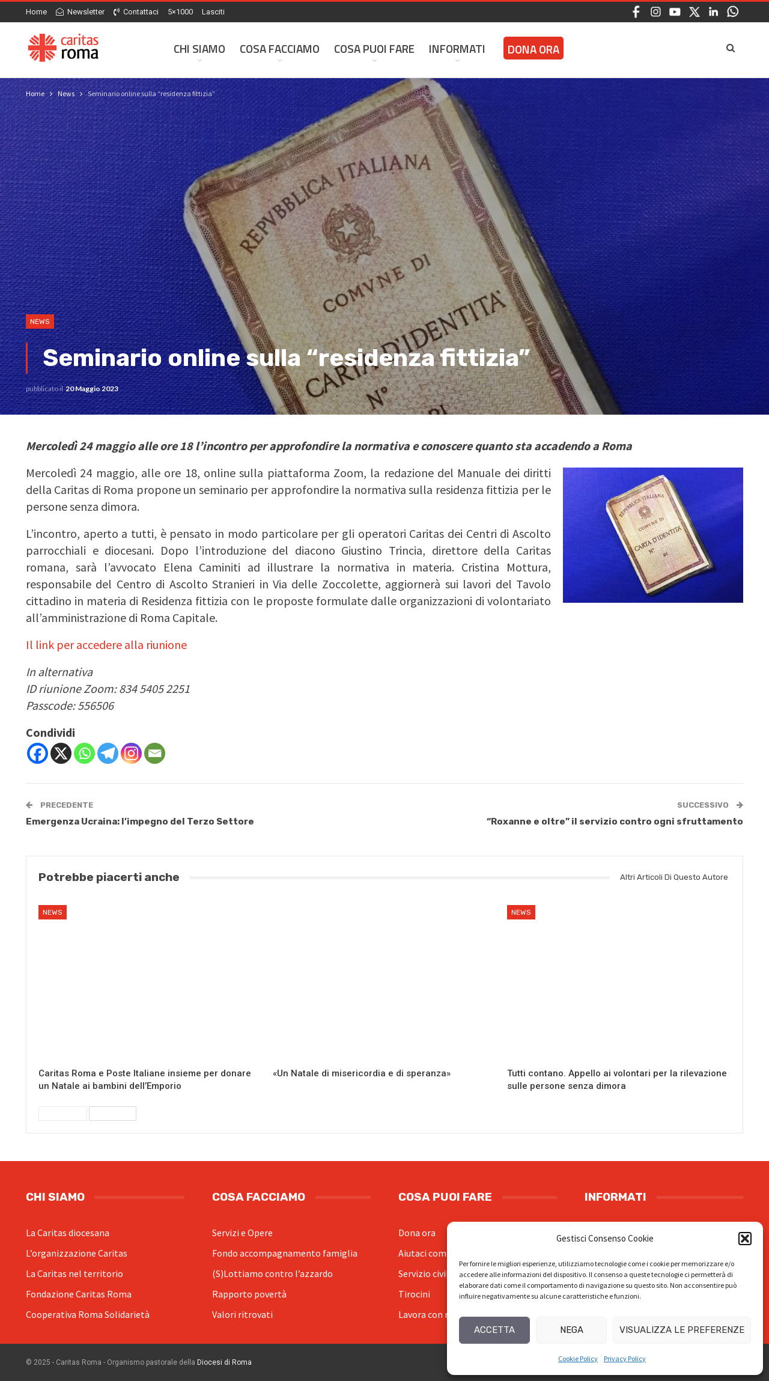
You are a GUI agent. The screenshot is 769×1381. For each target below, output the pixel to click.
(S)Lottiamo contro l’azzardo (272, 1273)
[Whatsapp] (84, 753)
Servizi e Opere (242, 1233)
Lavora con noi (428, 1314)
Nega (571, 1330)
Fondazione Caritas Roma (79, 1294)
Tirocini (414, 1294)
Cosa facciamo (280, 48)
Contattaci (136, 11)
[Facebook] (37, 753)
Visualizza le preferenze (681, 1330)
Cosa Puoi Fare (374, 48)
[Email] (154, 753)
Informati (457, 48)
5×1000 (180, 11)
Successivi (112, 1113)
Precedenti (63, 1113)
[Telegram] (107, 753)
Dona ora (417, 1233)
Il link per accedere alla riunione (106, 644)
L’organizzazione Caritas (76, 1253)
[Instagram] (131, 753)
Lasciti (213, 11)
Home (36, 11)
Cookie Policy (578, 1358)
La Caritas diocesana (67, 1233)
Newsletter (80, 11)
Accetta (494, 1330)
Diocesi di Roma (224, 1362)
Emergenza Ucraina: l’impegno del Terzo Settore (140, 821)
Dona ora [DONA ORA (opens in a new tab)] (533, 49)
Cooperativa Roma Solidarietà (88, 1314)
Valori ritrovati (242, 1314)
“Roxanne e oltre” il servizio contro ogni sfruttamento (615, 821)
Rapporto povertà (249, 1294)
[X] (60, 753)
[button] (745, 1239)
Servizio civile (426, 1273)
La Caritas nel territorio (74, 1273)
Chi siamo (199, 48)
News (40, 321)
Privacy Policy (625, 1358)
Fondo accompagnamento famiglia (284, 1253)
